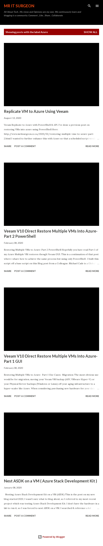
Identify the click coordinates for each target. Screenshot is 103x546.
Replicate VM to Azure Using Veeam (36, 111)
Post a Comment (25, 146)
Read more (92, 146)
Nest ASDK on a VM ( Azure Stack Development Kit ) (50, 481)
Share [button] (7, 146)
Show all (90, 31)
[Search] (89, 6)
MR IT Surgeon (19, 5)
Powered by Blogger (51, 536)
